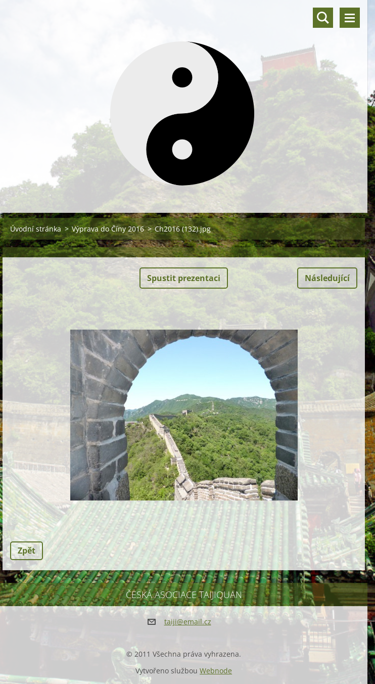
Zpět (26, 550)
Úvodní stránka (35, 229)
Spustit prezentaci (183, 278)
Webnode (216, 670)
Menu (350, 18)
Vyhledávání (323, 18)
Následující (327, 278)
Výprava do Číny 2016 (108, 229)
